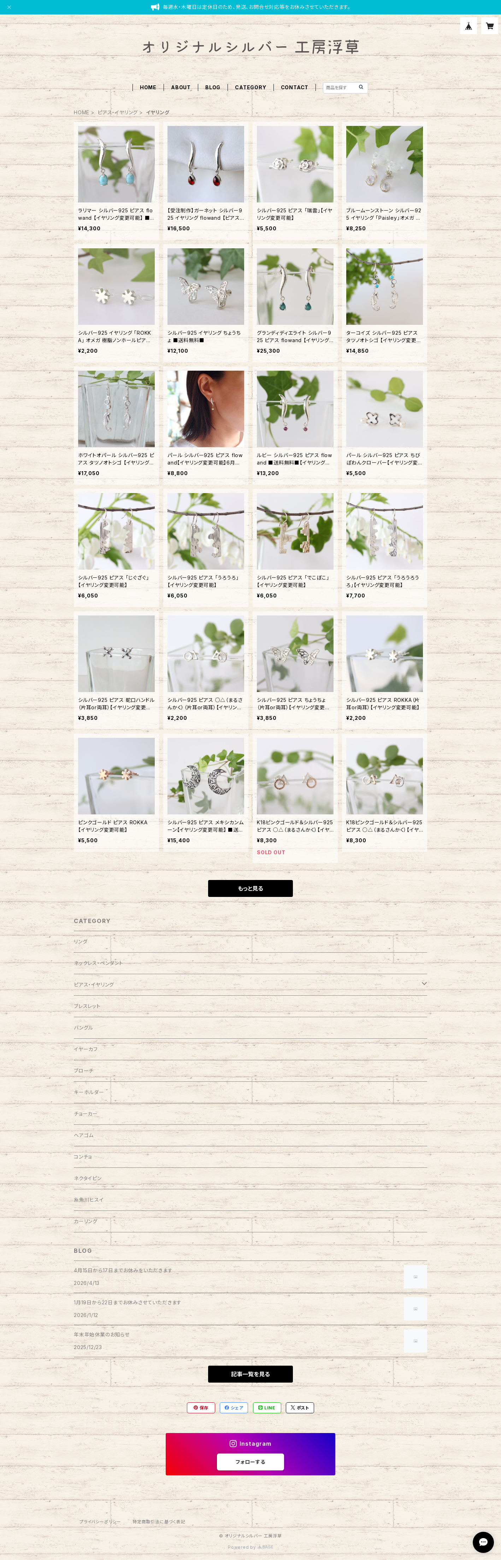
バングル (83, 1028)
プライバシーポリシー (100, 1521)
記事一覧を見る (250, 1374)
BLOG (212, 87)
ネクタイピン (88, 1178)
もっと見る (250, 888)
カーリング (86, 1221)
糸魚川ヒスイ (89, 1200)
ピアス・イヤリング (118, 112)
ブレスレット (87, 1006)
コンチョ (83, 1157)
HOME (148, 87)
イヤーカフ (86, 1049)
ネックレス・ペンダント (98, 963)
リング (80, 942)
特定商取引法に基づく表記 (158, 1521)
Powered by (250, 1547)
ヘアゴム (84, 1135)
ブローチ (84, 1071)
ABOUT (181, 87)
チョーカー (86, 1114)
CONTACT (295, 87)
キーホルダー (89, 1092)
